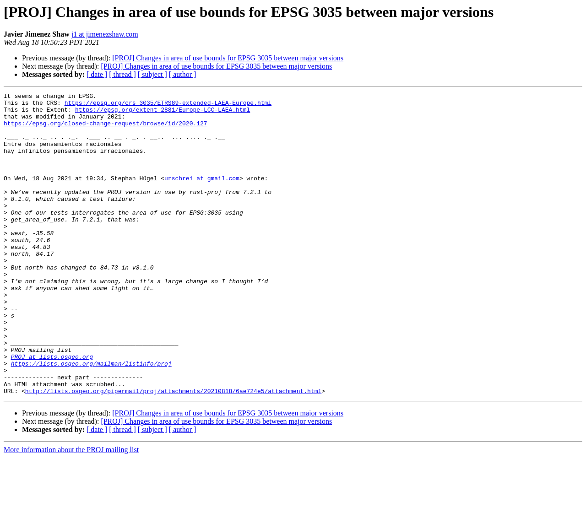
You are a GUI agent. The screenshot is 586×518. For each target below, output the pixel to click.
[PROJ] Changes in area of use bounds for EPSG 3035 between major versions (227, 58)
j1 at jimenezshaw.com (104, 34)
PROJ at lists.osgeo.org (52, 410)
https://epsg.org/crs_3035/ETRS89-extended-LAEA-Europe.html (168, 105)
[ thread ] (122, 74)
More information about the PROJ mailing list (71, 510)
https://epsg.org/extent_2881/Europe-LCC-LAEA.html (162, 113)
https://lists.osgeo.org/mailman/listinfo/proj (91, 418)
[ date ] (97, 74)
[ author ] (182, 74)
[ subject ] (152, 74)
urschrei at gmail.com (201, 196)
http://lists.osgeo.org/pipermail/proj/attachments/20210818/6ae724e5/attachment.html (173, 451)
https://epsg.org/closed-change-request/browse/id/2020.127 (105, 130)
